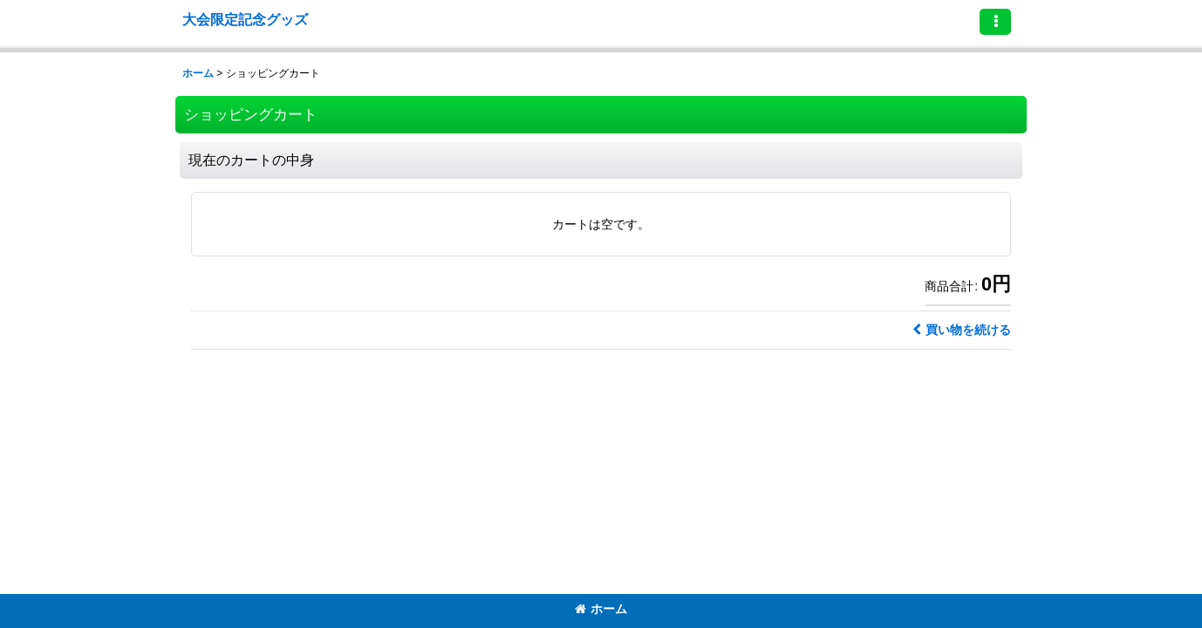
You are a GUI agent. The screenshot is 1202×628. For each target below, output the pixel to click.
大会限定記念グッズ (245, 19)
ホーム (601, 609)
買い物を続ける (961, 330)
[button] (995, 22)
